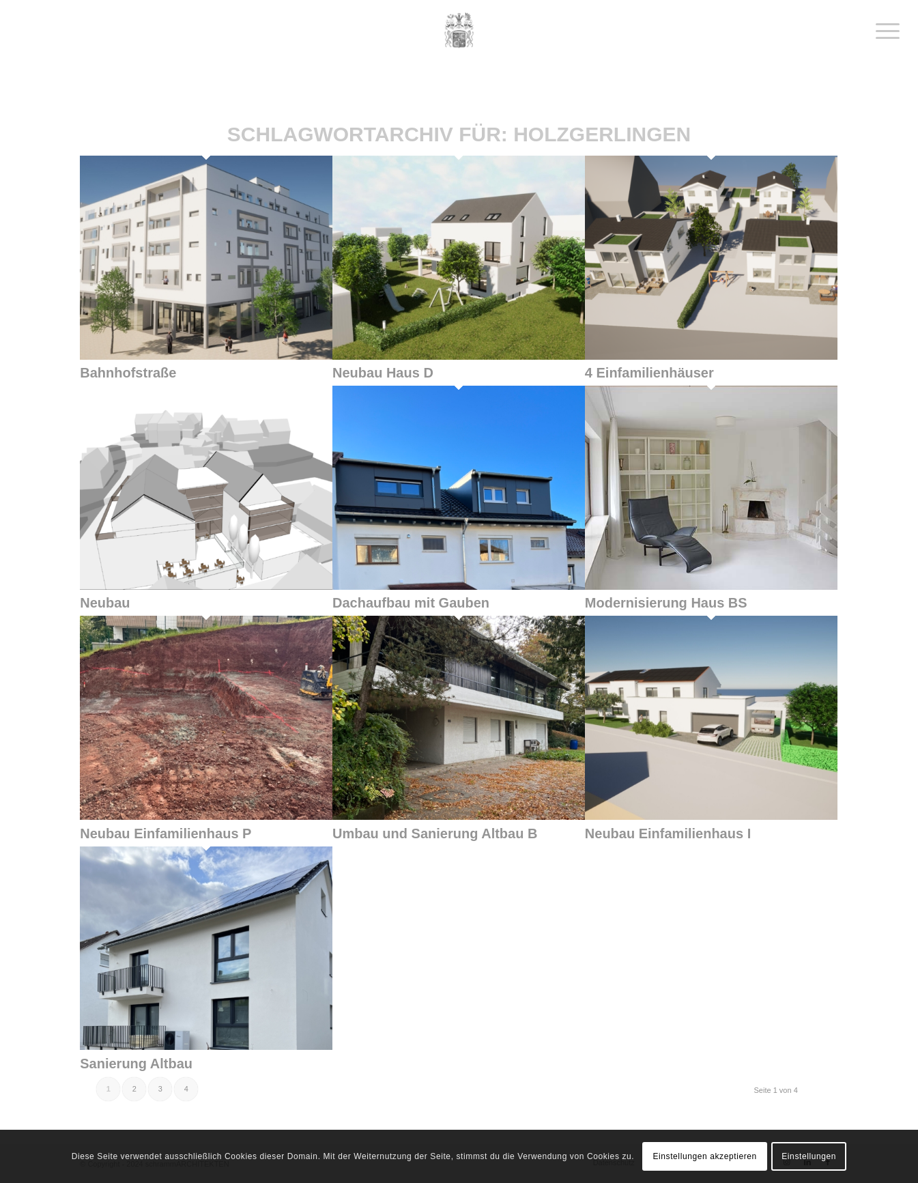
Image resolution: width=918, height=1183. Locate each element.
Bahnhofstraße (128, 372)
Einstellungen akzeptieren (704, 1156)
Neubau (105, 602)
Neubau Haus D (382, 372)
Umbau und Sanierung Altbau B (434, 833)
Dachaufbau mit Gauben (410, 602)
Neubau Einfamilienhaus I (668, 833)
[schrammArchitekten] (459, 30)
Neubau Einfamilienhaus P (165, 833)
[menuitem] (883, 30)
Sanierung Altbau (136, 1063)
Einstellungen (808, 1156)
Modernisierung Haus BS (666, 602)
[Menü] (883, 30)
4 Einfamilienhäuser (649, 372)
